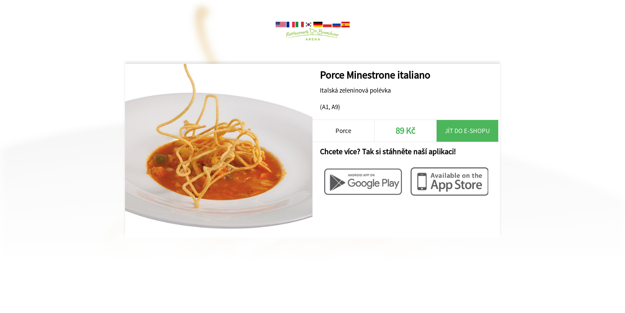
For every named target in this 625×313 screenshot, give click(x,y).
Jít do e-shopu (467, 131)
